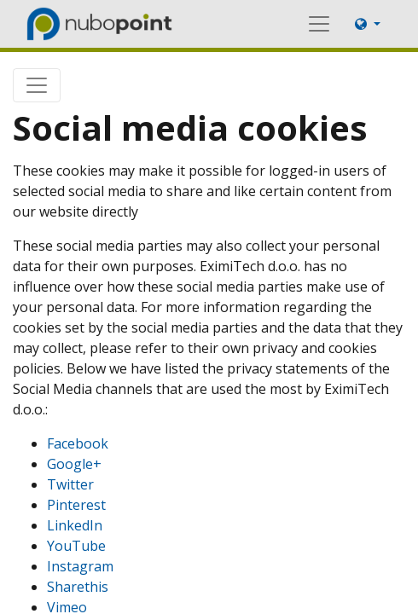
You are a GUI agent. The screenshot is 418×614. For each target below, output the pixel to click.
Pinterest (76, 504)
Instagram (80, 566)
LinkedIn (74, 525)
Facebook (77, 443)
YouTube (76, 545)
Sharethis (77, 586)
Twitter (70, 484)
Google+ (74, 464)
